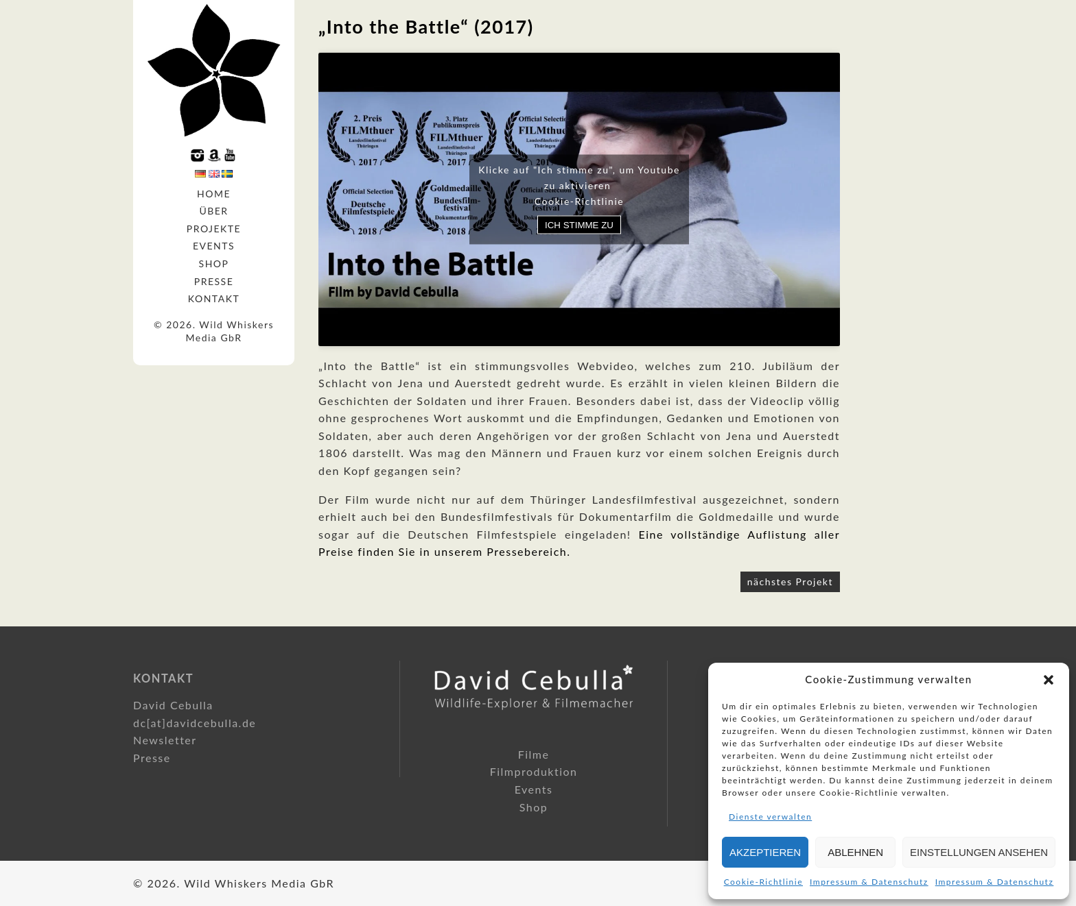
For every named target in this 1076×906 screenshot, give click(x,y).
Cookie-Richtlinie (763, 882)
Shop (214, 263)
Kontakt (213, 298)
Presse (214, 281)
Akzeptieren (765, 852)
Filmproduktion (534, 771)
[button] (1048, 680)
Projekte (214, 228)
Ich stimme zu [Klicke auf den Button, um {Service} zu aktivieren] (579, 224)
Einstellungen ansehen (979, 852)
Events (214, 246)
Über (213, 211)
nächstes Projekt (790, 581)
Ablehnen (855, 852)
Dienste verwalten (770, 816)
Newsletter (165, 739)
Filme (534, 754)
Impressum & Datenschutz (869, 882)
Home (214, 193)
